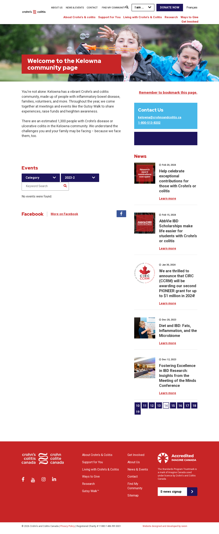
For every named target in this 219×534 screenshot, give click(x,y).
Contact (92, 7)
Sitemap (133, 495)
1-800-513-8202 (149, 123)
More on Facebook (64, 214)
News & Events (75, 7)
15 (173, 406)
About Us (56, 7)
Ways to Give (189, 17)
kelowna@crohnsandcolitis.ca (159, 117)
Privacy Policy (67, 526)
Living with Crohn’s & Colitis (142, 17)
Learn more (167, 198)
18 (194, 406)
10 (137, 406)
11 (144, 406)
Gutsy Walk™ (90, 491)
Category (32, 177)
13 (159, 406)
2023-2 (70, 177)
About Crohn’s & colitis (79, 17)
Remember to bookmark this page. (168, 92)
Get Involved (189, 21)
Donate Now (169, 7)
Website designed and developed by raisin (165, 526)
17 (187, 406)
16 (180, 406)
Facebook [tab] (121, 213)
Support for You (109, 17)
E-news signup (171, 491)
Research (171, 17)
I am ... (139, 7)
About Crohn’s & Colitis (97, 455)
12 (152, 406)
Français (192, 7)
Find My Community (114, 7)
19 (137, 412)
